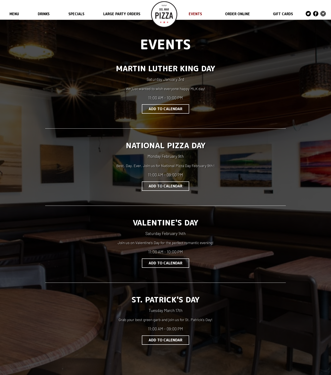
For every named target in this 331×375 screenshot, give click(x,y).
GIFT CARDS (283, 14)
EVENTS (195, 14)
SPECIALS (76, 14)
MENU (14, 14)
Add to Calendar (165, 108)
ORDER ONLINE (237, 14)
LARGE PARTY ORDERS (121, 14)
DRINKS (44, 14)
